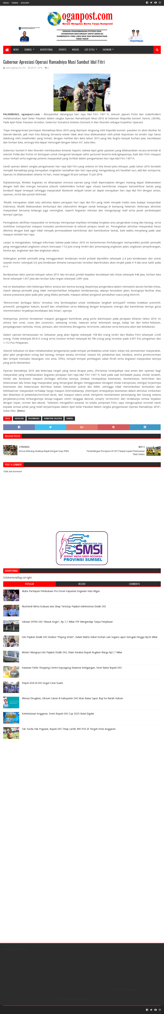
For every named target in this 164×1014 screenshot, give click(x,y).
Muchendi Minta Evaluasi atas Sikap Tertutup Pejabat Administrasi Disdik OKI (64, 606)
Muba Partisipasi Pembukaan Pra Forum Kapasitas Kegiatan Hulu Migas (61, 591)
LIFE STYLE (90, 49)
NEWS (16, 49)
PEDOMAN (15, 2)
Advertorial (46, 49)
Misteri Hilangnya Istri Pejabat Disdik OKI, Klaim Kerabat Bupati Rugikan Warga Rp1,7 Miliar (72, 652)
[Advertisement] (25, 763)
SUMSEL (28, 49)
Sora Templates (23, 1009)
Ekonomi (107, 49)
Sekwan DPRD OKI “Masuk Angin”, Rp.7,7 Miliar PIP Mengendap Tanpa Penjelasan (67, 621)
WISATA (75, 49)
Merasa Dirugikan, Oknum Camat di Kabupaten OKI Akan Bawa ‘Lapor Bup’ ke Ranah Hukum (72, 698)
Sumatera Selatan (53, 418)
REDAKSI (6, 2)
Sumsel (69, 418)
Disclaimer (25, 2)
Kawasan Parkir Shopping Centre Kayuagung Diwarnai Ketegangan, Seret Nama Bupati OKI (72, 667)
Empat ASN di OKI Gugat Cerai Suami (42, 683)
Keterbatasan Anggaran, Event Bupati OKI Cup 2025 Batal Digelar (58, 713)
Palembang (33, 418)
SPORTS (62, 49)
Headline (19, 418)
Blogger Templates (43, 1009)
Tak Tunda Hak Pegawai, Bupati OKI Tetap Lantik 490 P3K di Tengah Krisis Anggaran (68, 729)
